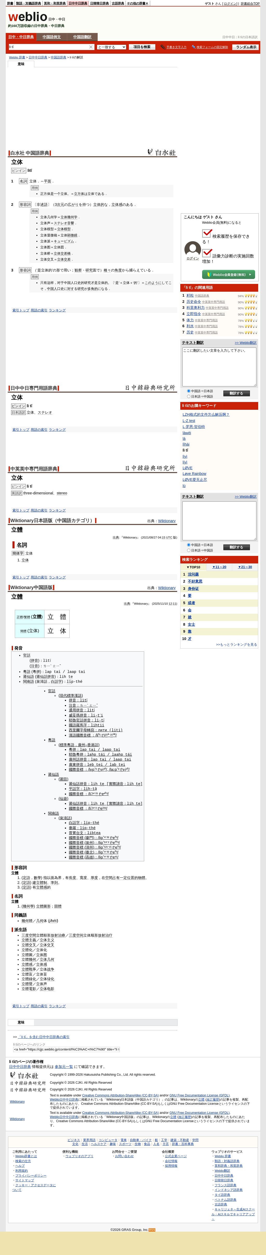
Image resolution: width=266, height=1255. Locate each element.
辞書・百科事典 (183, 1141)
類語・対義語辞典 (28, 3)
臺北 (89, 850)
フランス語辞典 (225, 1182)
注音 (34, 666)
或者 (191, 603)
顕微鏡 (72, 235)
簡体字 (17, 553)
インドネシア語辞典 (229, 1187)
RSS (152, 1227)
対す (70, 289)
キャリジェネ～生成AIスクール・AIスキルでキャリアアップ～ (233, 1211)
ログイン (230, 3)
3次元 (59, 204)
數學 (37, 875)
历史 (190, 332)
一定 (123, 875)
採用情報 (171, 1163)
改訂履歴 (213, 1097)
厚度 (94, 875)
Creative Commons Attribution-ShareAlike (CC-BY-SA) (120, 1092)
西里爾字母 (78, 729)
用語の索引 (39, 310)
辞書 (10, 3)
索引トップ (20, 310)
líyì (185, 462)
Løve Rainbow (194, 474)
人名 (156, 1141)
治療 (61, 932)
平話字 (74, 787)
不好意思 (195, 581)
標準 (63, 743)
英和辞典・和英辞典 (229, 1163)
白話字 (56, 681)
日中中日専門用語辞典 (33, 388)
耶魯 (72, 719)
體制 (43, 880)
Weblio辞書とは (26, 1153)
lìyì (185, 456)
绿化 (50, 976)
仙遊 (63, 796)
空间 (79, 932)
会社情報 (171, 1158)
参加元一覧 (64, 1064)
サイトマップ (24, 1177)
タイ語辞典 (222, 1192)
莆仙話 (41, 676)
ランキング (57, 310)
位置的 (132, 875)
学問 (195, 1137)
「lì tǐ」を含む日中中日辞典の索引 (44, 1034)
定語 (26, 875)
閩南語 (28, 681)
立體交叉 (29, 942)
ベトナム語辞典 (225, 1196)
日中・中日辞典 (21, 37)
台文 (79, 830)
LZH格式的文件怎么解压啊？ (206, 414)
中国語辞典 (58, 57)
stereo (62, 493)
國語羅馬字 (78, 724)
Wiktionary (167, 521)
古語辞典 (118, 3)
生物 (138, 1141)
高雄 (89, 854)
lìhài (186, 444)
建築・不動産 (179, 1137)
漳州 (89, 845)
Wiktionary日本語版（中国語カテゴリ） (52, 520)
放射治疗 (105, 932)
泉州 (89, 840)
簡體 (23, 631)
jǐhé (52, 918)
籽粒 (190, 295)
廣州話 (74, 758)
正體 (20, 617)
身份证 (193, 588)
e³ (102, 806)
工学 (164, 1137)
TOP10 (193, 567)
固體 (58, 904)
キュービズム (64, 241)
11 (174, 603)
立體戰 (27, 966)
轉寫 (90, 729)
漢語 (72, 734)
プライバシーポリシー (30, 1172)
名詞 (22, 545)
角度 (118, 270)
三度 (25, 932)
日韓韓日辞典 (99, 3)
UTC (169, 537)
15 (163, 537)
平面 (47, 181)
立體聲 (27, 981)
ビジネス (74, 1137)
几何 (39, 918)
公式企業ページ (176, 1153)
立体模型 (64, 229)
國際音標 (83, 734)
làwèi (187, 433)
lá (184, 438)
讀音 (119, 781)
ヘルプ (20, 1163)
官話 (26, 655)
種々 (107, 270)
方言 (166, 1141)
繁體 (27, 617)
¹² (105, 845)
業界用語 (89, 1137)
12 (170, 603)
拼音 (34, 661)
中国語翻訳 (82, 37)
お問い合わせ (124, 1153)
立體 (201, 1097)
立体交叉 (47, 942)
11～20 (219, 567)
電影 (32, 986)
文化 (75, 1141)
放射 (54, 932)
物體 (141, 875)
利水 (190, 326)
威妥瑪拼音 (78, 714)
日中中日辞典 (78, 3)
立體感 (41, 885)
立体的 (98, 204)
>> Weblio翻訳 (246, 343)
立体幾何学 (69, 217)
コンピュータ (108, 1137)
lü (184, 486)
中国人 (52, 289)
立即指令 (194, 314)
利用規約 (21, 1167)
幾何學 (28, 904)
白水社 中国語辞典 (29, 153)
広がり (73, 204)
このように (153, 283)
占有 (116, 875)
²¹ (106, 734)
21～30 (245, 567)
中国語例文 (52, 37)
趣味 (113, 1141)
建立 (36, 880)
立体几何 (47, 957)
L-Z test (189, 421)
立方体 (79, 194)
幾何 (25, 918)
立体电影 (47, 986)
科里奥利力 (196, 307)
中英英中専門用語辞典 (33, 469)
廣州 (81, 743)
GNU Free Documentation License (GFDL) (200, 1092)
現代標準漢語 (71, 695)
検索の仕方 (23, 1158)
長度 (72, 875)
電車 (124, 1137)
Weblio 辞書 (17, 57)
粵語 (26, 672)
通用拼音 (76, 709)
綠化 (32, 976)
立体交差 (60, 253)
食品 (147, 1141)
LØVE (187, 468)
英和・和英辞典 (55, 3)
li (69, 681)
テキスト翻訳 (193, 342)
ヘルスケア (99, 1141)
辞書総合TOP (250, 3)
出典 (116, 537)
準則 (54, 880)
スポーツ (125, 1141)
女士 (191, 624)
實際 (112, 781)
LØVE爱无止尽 (195, 480)
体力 (190, 320)
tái (101, 753)
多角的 (93, 289)
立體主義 (29, 937)
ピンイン (18, 406)
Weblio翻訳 (222, 1167)
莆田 (63, 777)
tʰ (103, 734)
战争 (50, 966)
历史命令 (194, 301)
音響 (70, 223)
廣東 (72, 763)
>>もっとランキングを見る (236, 644)
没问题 (193, 574)
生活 (85, 1141)
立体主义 (47, 937)
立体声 (41, 981)
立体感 (116, 204)
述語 (44, 204)
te (70, 676)
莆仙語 (28, 676)
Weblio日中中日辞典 (64, 1097)
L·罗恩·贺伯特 (194, 427)
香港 (91, 743)
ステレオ (60, 223)
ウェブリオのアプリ (79, 1153)
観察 (78, 270)
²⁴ (105, 840)
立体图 (41, 952)
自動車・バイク (141, 1137)
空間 (108, 875)
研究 (89, 270)
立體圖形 (43, 904)
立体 (25, 560)
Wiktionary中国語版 (31, 587)
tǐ (56, 918)
